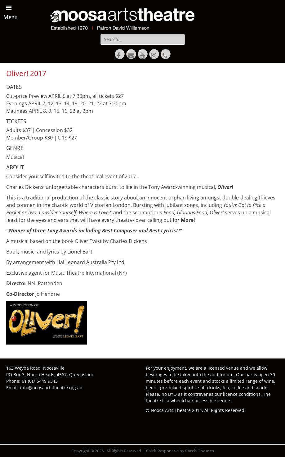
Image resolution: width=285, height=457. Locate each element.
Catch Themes (199, 451)
